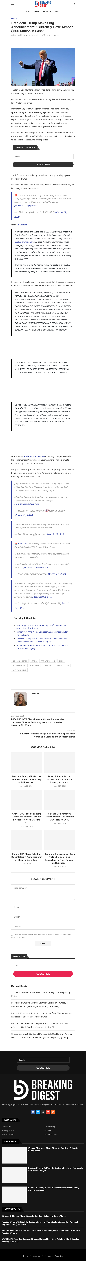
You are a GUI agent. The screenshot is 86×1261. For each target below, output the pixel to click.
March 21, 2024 (23, 515)
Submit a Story (50, 1134)
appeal (34, 661)
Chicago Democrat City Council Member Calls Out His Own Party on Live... (59, 817)
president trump (62, 665)
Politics (47, 11)
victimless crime (19, 670)
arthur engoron (48, 661)
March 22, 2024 (56, 534)
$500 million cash (20, 661)
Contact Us (7, 1126)
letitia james (34, 665)
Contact (47, 1256)
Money (58, 11)
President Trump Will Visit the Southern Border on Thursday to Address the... (26, 779)
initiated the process (34, 456)
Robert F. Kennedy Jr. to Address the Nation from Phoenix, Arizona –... (59, 779)
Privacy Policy (8, 1130)
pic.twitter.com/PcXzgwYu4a (26, 503)
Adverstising (49, 1126)
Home (25, 1256)
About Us (36, 1256)
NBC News (22, 224)
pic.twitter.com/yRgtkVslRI (25, 205)
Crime (36, 11)
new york (47, 665)
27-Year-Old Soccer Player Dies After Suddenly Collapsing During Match (34, 1216)
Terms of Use (8, 1134)
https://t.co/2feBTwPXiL (42, 596)
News (27, 11)
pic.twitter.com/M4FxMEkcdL (36, 567)
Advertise (59, 1256)
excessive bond (19, 665)
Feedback (48, 1130)
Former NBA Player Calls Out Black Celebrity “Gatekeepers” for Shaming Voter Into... (26, 857)
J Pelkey (23, 35)
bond (61, 661)
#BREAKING (22, 543)
